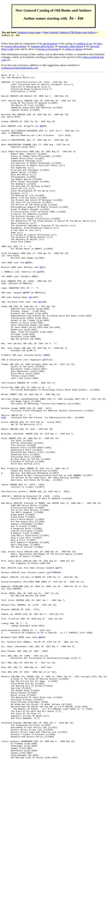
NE (40, 347)
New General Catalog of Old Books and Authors (69, 32)
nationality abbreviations (71, 46)
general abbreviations (15, 46)
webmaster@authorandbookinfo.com (19, 68)
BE (38, 311)
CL (48, 672)
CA (43, 417)
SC (56, 666)
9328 (3, 486)
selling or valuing (73, 49)
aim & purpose (50, 43)
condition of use (84, 43)
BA (40, 750)
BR (26, 300)
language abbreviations (42, 46)
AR (41, 136)
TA (44, 411)
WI (30, 342)
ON (24, 336)
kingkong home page (29, 32)
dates (99, 43)
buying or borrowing (48, 49)
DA (41, 306)
